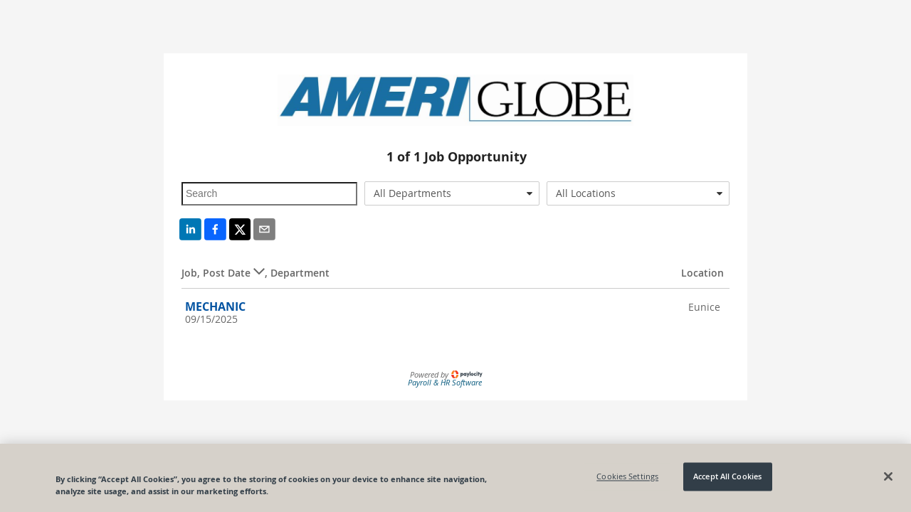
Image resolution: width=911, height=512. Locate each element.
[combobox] (452, 193)
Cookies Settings (627, 476)
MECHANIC (215, 306)
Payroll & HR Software (445, 382)
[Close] (888, 476)
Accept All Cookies (727, 476)
